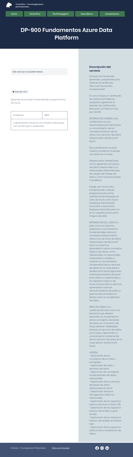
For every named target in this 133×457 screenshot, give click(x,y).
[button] (129, 5)
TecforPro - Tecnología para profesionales (29, 5)
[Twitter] (102, 448)
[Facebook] (97, 448)
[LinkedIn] (107, 448)
